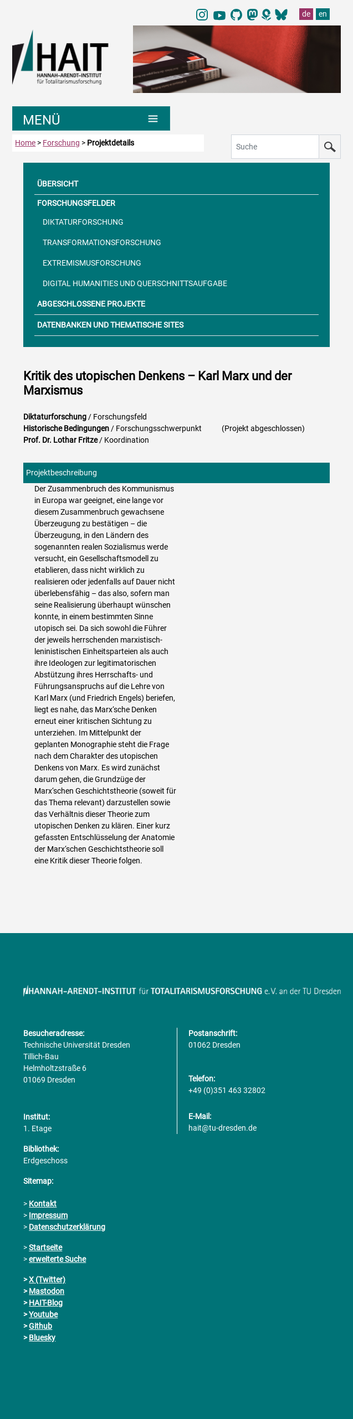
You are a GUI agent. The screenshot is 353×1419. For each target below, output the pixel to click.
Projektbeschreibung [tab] (61, 472)
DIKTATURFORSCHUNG (83, 221)
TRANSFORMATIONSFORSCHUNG (102, 242)
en (323, 13)
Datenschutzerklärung (67, 1227)
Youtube (43, 1314)
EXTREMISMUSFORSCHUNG (92, 262)
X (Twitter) (47, 1279)
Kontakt (43, 1203)
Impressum (48, 1215)
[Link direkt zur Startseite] (66, 56)
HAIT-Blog (46, 1302)
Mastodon (46, 1291)
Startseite (45, 1247)
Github (40, 1326)
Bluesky (42, 1337)
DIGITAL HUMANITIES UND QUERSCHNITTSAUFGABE (135, 283)
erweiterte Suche (57, 1259)
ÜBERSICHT (57, 183)
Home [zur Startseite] (25, 142)
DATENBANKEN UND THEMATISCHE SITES (110, 324)
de (306, 13)
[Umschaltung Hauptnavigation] (91, 118)
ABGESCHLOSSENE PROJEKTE (91, 303)
